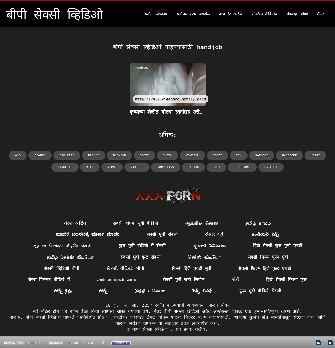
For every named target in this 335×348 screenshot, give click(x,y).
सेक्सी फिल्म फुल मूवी (268, 257)
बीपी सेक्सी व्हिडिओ (151, 329)
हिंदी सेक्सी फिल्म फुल (286, 279)
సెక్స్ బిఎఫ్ (202, 291)
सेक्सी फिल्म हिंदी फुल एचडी (264, 268)
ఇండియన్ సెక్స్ (265, 234)
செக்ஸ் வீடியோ (204, 257)
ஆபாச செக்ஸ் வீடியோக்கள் (62, 245)
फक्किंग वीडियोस (264, 14)
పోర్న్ (103, 291)
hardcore (289, 155)
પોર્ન (235, 279)
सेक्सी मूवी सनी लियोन (183, 279)
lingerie (65, 167)
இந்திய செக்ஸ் (150, 291)
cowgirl (192, 155)
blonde (93, 155)
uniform (270, 167)
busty (167, 155)
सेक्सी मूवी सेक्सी (162, 234)
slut (216, 167)
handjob (261, 155)
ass (18, 155)
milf (90, 167)
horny (315, 155)
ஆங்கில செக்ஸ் (201, 223)
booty (144, 155)
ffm (238, 155)
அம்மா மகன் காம (116, 279)
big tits (66, 155)
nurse (112, 167)
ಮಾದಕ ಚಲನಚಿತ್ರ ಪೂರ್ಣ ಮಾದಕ (88, 234)
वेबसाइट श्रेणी (297, 14)
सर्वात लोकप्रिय (155, 14)
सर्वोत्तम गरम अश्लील (193, 14)
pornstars (165, 167)
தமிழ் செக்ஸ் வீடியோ (70, 257)
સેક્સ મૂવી (215, 234)
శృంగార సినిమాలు (209, 245)
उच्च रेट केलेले (230, 14)
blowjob (119, 155)
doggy (217, 155)
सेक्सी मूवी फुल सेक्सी (140, 257)
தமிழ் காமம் (258, 223)
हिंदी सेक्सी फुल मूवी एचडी (277, 245)
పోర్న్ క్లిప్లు (63, 291)
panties (137, 167)
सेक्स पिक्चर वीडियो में (49, 279)
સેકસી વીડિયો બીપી (125, 268)
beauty (40, 155)
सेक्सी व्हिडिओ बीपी (61, 268)
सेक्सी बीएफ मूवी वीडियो (135, 223)
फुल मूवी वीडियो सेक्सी (260, 291)
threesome (242, 167)
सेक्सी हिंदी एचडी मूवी (192, 268)
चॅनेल (320, 14)
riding (193, 167)
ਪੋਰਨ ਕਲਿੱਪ (75, 223)
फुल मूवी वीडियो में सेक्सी (142, 245)
